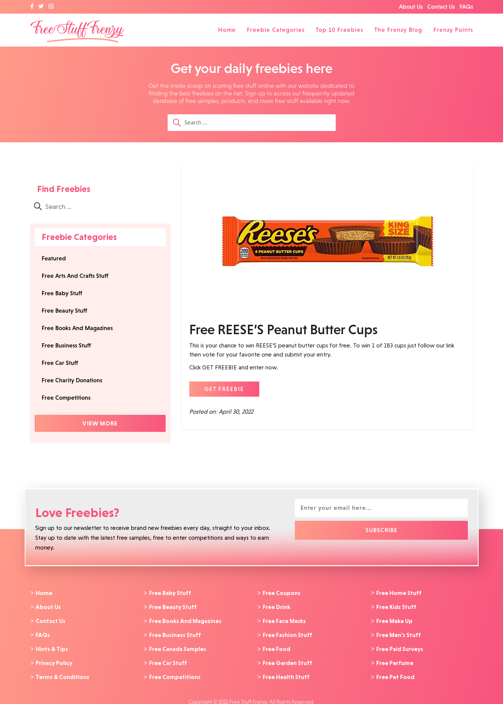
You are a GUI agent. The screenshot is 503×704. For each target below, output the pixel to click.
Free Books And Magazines (77, 328)
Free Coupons (282, 592)
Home (227, 29)
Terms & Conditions (62, 672)
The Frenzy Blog (398, 29)
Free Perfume (394, 659)
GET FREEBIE (224, 389)
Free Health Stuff (286, 672)
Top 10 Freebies (339, 29)
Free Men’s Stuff (398, 632)
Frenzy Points (453, 29)
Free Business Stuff (66, 345)
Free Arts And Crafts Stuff (75, 275)
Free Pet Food (395, 672)
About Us (411, 6)
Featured (54, 258)
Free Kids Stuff (396, 606)
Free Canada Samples (177, 645)
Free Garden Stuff (287, 659)
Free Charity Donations (72, 380)
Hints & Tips (52, 645)
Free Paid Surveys (399, 645)
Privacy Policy (54, 659)
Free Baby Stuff (62, 293)
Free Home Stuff (399, 592)
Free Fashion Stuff (287, 632)
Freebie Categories (276, 29)
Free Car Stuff (60, 362)
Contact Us (441, 6)
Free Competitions (66, 397)
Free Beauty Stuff (64, 310)
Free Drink (276, 606)
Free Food (276, 645)
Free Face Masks (284, 619)
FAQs (466, 6)
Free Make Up (394, 619)
